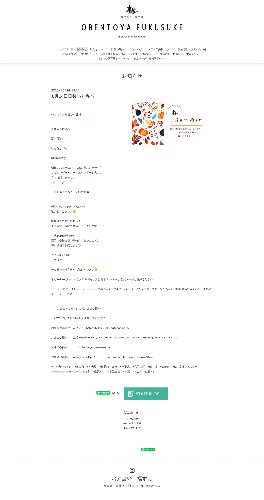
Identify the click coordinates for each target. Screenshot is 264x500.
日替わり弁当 (118, 49)
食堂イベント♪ (194, 54)
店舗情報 (183, 49)
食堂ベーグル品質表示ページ (150, 58)
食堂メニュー (149, 54)
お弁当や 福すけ (132, 478)
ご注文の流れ (137, 49)
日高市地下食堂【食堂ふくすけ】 (119, 54)
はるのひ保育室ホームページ (114, 58)
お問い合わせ (198, 49)
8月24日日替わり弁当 (73, 96)
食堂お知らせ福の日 (171, 54)
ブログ (170, 49)
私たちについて (99, 49)
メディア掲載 (155, 49)
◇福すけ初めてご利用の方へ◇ (79, 54)
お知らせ (82, 49)
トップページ (65, 49)
